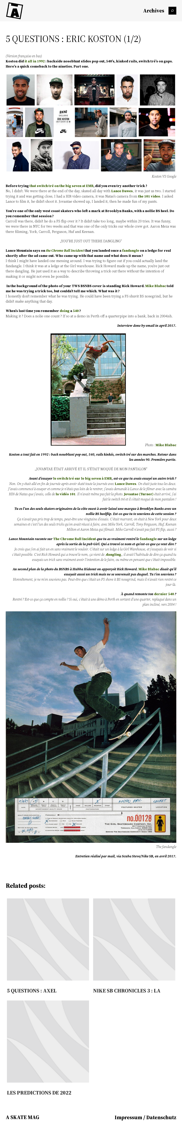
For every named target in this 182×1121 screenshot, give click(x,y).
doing (64, 310)
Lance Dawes (122, 191)
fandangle (130, 250)
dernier (160, 594)
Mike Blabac (155, 286)
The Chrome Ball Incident (74, 539)
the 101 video (149, 196)
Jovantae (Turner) (139, 494)
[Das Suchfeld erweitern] (172, 11)
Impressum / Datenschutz (145, 1117)
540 (76, 310)
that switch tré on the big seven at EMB (61, 185)
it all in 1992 (35, 61)
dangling (113, 554)
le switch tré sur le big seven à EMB (82, 478)
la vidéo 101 (66, 494)
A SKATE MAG (22, 1117)
